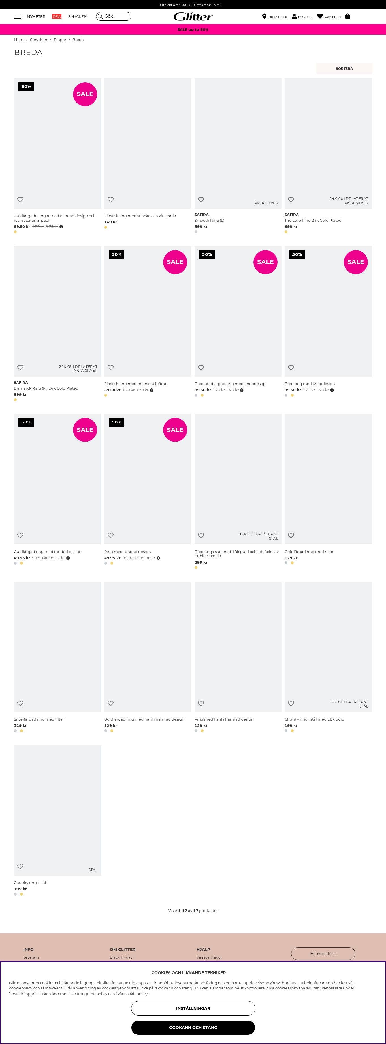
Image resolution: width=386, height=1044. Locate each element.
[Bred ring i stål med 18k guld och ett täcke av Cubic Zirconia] (238, 492)
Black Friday (121, 957)
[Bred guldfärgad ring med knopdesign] (238, 324)
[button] (304, 17)
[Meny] (18, 16)
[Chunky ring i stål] (57, 821)
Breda (78, 40)
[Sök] (113, 16)
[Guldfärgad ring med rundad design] (57, 492)
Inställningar (193, 1008)
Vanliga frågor (209, 957)
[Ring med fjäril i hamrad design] (238, 658)
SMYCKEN (77, 16)
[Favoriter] (331, 17)
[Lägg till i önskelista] (20, 199)
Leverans (31, 957)
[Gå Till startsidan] (193, 16)
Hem (19, 40)
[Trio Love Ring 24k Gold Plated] (328, 156)
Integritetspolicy (92, 993)
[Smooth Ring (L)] (238, 156)
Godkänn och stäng (193, 1027)
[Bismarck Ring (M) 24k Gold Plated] (57, 324)
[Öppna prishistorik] (60, 226)
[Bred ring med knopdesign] (328, 324)
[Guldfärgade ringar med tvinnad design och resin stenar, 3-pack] (57, 156)
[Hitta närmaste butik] (274, 17)
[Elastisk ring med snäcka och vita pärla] (147, 156)
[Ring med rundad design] (147, 492)
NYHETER (36, 16)
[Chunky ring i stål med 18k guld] (328, 658)
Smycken (38, 40)
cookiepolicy (136, 993)
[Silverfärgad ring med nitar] (57, 658)
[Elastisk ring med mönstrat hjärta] (147, 324)
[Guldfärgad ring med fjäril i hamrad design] (147, 658)
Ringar (60, 40)
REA (57, 16)
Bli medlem (323, 953)
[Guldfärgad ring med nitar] (328, 492)
